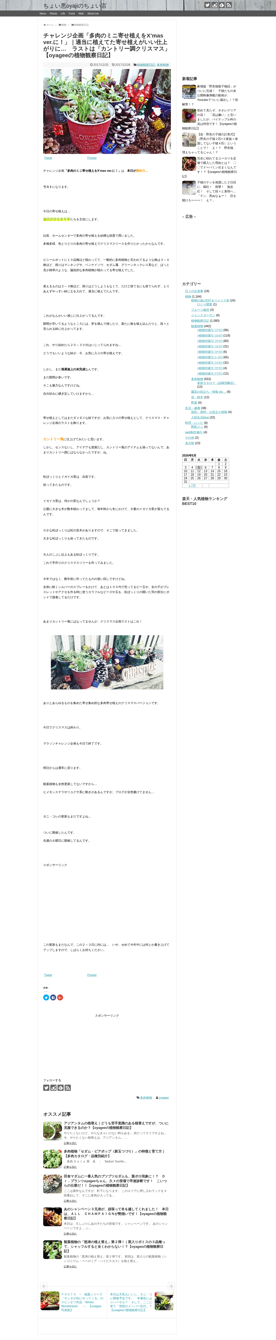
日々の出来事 (194, 291)
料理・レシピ (194, 422)
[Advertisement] (107, 897)
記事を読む (70, 1143)
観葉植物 (197, 326)
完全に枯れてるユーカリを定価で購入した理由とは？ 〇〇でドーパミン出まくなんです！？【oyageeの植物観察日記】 (209, 167)
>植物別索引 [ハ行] (209, 357)
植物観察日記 (146, 64)
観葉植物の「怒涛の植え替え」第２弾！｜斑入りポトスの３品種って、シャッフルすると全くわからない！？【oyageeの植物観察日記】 (114, 1246)
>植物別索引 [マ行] (209, 362)
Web (81, 13)
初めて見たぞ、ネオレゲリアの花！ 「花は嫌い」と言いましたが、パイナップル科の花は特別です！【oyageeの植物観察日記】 (209, 119)
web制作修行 (194, 432)
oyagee (164, 1097)
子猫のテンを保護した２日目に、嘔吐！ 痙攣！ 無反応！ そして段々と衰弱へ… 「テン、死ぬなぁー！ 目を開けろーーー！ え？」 (210, 191)
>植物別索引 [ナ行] (209, 351)
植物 (188, 296)
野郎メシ (197, 426)
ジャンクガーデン (203, 315)
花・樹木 (197, 397)
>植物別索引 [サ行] (209, 341)
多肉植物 (163, 64)
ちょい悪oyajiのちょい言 (75, 6)
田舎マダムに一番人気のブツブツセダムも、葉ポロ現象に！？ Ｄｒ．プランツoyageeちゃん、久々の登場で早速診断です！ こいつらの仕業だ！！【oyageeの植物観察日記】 (115, 1180)
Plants (53, 13)
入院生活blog (200, 417)
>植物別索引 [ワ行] (209, 373)
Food (72, 13)
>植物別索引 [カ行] (209, 335)
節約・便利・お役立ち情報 (209, 412)
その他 (189, 437)
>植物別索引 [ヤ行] (209, 368)
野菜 (194, 402)
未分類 (189, 443)
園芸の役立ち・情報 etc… (208, 391)
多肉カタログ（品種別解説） (216, 383)
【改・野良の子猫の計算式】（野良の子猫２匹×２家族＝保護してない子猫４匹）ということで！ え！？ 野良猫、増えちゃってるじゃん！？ (210, 143)
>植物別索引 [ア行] (209, 330)
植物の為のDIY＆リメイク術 (210, 300)
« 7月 (192, 485)
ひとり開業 (204, 304)
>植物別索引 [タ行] (209, 346)
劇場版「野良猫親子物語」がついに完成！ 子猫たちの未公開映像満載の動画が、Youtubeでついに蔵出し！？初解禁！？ (210, 95)
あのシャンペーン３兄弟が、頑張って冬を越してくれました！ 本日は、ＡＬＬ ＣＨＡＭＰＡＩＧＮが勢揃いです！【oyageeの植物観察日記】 (116, 1213)
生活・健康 (192, 408)
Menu (43, 13)
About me (93, 13)
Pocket (92, 158)
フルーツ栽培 (200, 309)
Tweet (48, 158)
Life (63, 13)
